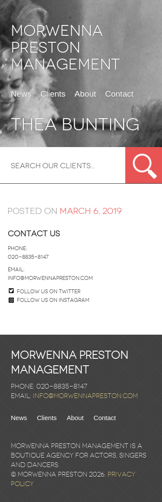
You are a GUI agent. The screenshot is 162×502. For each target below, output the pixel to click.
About (85, 94)
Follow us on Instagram (49, 300)
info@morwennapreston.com (50, 278)
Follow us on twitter (48, 292)
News (21, 94)
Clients (53, 94)
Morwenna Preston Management (65, 47)
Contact (119, 94)
